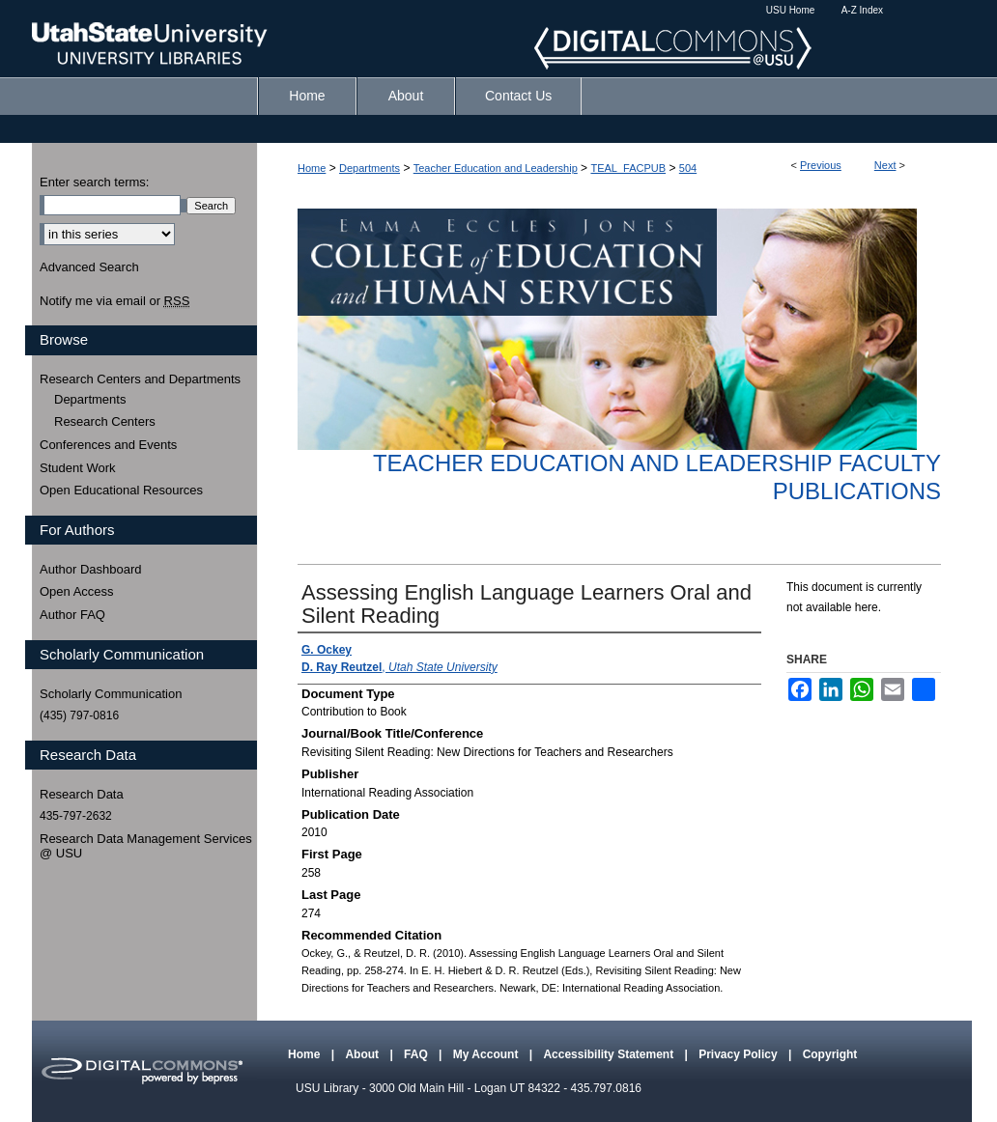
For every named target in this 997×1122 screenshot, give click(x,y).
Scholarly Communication (111, 694)
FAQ (417, 1054)
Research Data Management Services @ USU (146, 846)
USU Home (790, 10)
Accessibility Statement (609, 1054)
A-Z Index (862, 10)
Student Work (78, 468)
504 (688, 168)
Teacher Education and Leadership (495, 168)
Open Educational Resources (121, 490)
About (363, 1054)
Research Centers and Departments (140, 379)
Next (885, 165)
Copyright (830, 1054)
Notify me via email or (114, 301)
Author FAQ (72, 614)
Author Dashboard (91, 569)
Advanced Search (89, 267)
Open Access (77, 591)
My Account (487, 1054)
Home (312, 168)
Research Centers (105, 421)
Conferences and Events (108, 444)
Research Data (82, 794)
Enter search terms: (94, 182)
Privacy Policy (739, 1054)
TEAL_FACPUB (628, 168)
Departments (369, 168)
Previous (820, 165)
